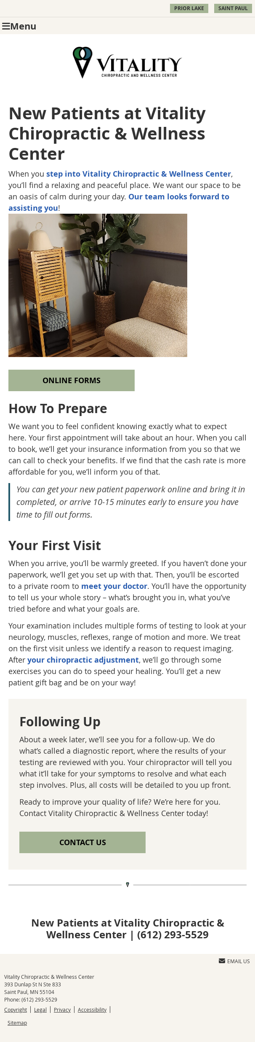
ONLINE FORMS (71, 380)
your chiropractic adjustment (83, 660)
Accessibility (92, 1009)
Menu (19, 26)
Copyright (15, 1009)
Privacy (62, 1009)
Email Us (234, 961)
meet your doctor (114, 586)
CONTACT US (82, 842)
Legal (40, 1009)
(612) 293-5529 (39, 999)
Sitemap (17, 1022)
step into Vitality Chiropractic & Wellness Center (138, 174)
